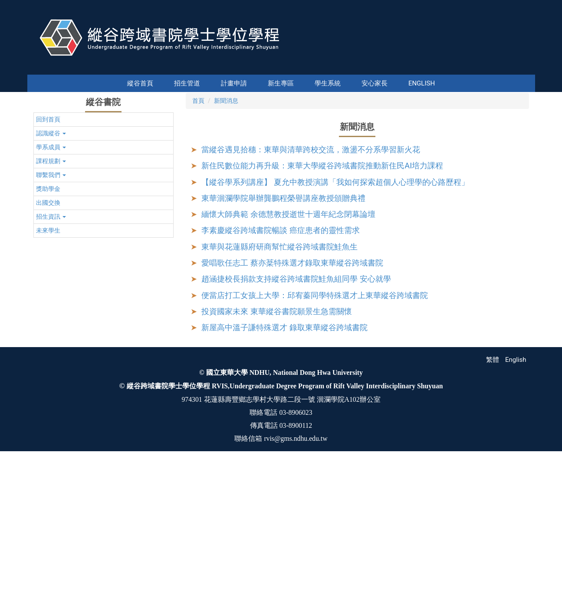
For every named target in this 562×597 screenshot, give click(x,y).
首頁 (198, 231)
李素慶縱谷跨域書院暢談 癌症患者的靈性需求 (280, 360)
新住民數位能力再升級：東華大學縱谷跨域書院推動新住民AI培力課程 (322, 296)
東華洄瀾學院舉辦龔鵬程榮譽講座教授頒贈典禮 (283, 328)
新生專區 (257, 83)
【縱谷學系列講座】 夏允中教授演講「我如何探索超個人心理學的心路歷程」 (335, 312)
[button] (42, 157)
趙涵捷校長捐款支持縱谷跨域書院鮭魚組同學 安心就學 (296, 409)
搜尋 (527, 68)
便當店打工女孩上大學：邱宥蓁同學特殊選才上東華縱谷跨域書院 (314, 425)
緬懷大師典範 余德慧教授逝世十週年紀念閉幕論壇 (288, 344)
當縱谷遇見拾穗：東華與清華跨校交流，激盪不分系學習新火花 (310, 280)
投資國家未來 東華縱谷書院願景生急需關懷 (276, 441)
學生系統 (304, 83)
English (398, 83)
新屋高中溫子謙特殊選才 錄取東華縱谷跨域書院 (284, 458)
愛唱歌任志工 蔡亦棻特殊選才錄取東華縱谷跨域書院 (292, 393)
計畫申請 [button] (210, 83)
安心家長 (351, 83)
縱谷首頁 (164, 83)
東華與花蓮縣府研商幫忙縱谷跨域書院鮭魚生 (279, 377)
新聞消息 (226, 231)
